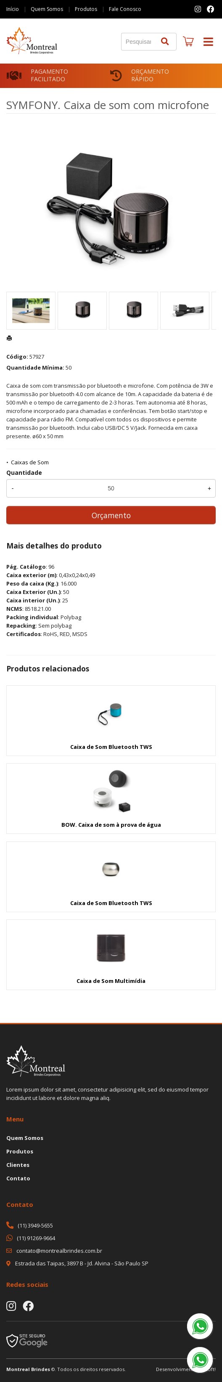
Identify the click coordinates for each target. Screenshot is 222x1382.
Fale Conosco (125, 9)
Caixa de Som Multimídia (111, 981)
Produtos (86, 9)
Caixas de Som (30, 462)
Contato (18, 1178)
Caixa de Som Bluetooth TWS (111, 747)
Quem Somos (47, 9)
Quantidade (24, 473)
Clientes (17, 1165)
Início (12, 9)
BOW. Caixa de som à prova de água (111, 824)
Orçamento (111, 515)
